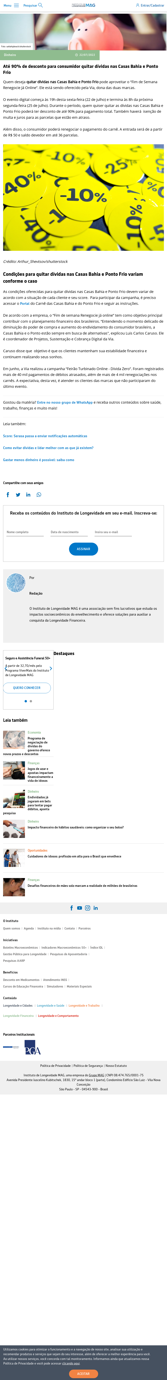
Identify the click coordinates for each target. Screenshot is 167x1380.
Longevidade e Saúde (50, 1005)
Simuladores (55, 986)
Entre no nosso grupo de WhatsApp (65, 402)
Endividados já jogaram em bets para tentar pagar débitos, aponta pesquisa (27, 805)
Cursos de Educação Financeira (23, 986)
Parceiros (84, 928)
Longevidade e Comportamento (58, 1016)
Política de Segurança (88, 1066)
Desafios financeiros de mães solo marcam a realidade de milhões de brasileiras (82, 886)
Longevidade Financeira (18, 1016)
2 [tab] (31, 701)
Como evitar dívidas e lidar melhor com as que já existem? (48, 448)
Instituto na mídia (49, 928)
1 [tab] (26, 701)
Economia (34, 732)
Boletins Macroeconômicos (20, 947)
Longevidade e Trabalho (84, 1005)
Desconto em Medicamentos (21, 980)
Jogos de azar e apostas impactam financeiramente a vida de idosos (40, 774)
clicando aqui (28, 1363)
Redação (36, 593)
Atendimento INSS (55, 980)
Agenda (29, 928)
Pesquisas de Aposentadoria (68, 954)
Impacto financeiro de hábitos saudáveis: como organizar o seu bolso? (76, 827)
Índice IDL (96, 947)
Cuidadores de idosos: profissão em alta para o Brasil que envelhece (74, 856)
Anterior (7, 668)
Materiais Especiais (79, 986)
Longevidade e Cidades (18, 1005)
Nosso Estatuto (116, 1066)
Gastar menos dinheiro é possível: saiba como (38, 460)
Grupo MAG (96, 1075)
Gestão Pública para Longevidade (24, 954)
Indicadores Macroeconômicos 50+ (64, 947)
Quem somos (11, 928)
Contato (69, 928)
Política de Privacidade (55, 1066)
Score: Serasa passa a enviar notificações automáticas (45, 436)
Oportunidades (37, 850)
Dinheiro (10, 55)
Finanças (34, 763)
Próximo (50, 668)
